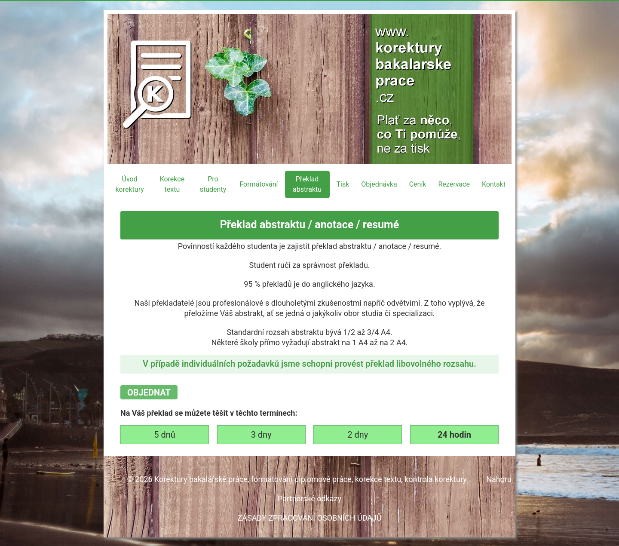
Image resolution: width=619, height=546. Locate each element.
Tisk (343, 184)
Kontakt (494, 184)
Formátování (258, 184)
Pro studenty (213, 184)
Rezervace (453, 184)
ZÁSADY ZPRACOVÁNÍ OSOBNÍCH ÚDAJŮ (309, 517)
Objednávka (379, 184)
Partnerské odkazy (309, 498)
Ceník (417, 184)
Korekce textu (172, 184)
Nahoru (499, 479)
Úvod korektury (129, 184)
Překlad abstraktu (307, 184)
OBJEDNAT (149, 392)
